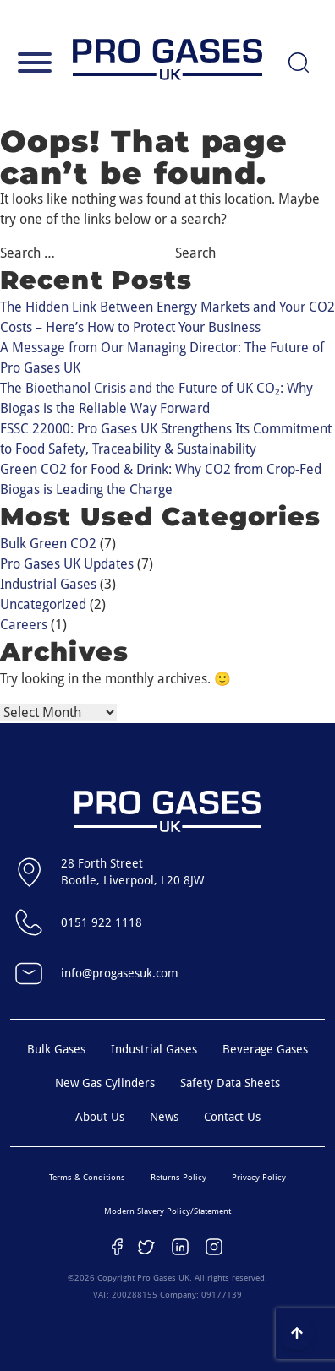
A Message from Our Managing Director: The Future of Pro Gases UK (162, 358)
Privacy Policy (259, 1177)
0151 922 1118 (76, 922)
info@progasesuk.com (94, 973)
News (164, 1116)
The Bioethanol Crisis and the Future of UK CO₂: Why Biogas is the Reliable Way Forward (156, 398)
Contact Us (232, 1116)
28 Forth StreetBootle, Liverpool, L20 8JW (107, 871)
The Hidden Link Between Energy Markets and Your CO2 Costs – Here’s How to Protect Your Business (167, 317)
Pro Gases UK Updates (67, 564)
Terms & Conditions (87, 1177)
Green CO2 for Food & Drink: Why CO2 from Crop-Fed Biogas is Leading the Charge (160, 479)
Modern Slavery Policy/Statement (167, 1211)
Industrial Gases (48, 584)
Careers (23, 625)
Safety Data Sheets (230, 1083)
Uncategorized (43, 604)
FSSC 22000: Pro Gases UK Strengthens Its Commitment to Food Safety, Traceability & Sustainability (166, 439)
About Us (99, 1116)
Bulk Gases (56, 1049)
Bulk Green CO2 (48, 544)
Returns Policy (178, 1177)
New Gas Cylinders (105, 1083)
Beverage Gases (265, 1049)
